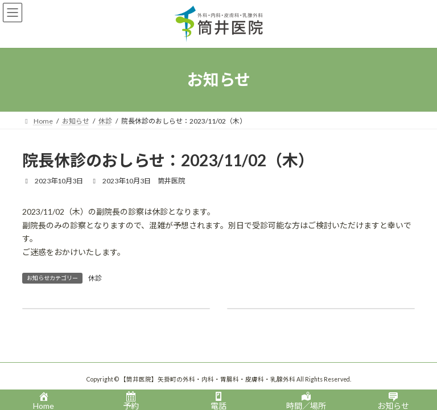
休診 (95, 278)
